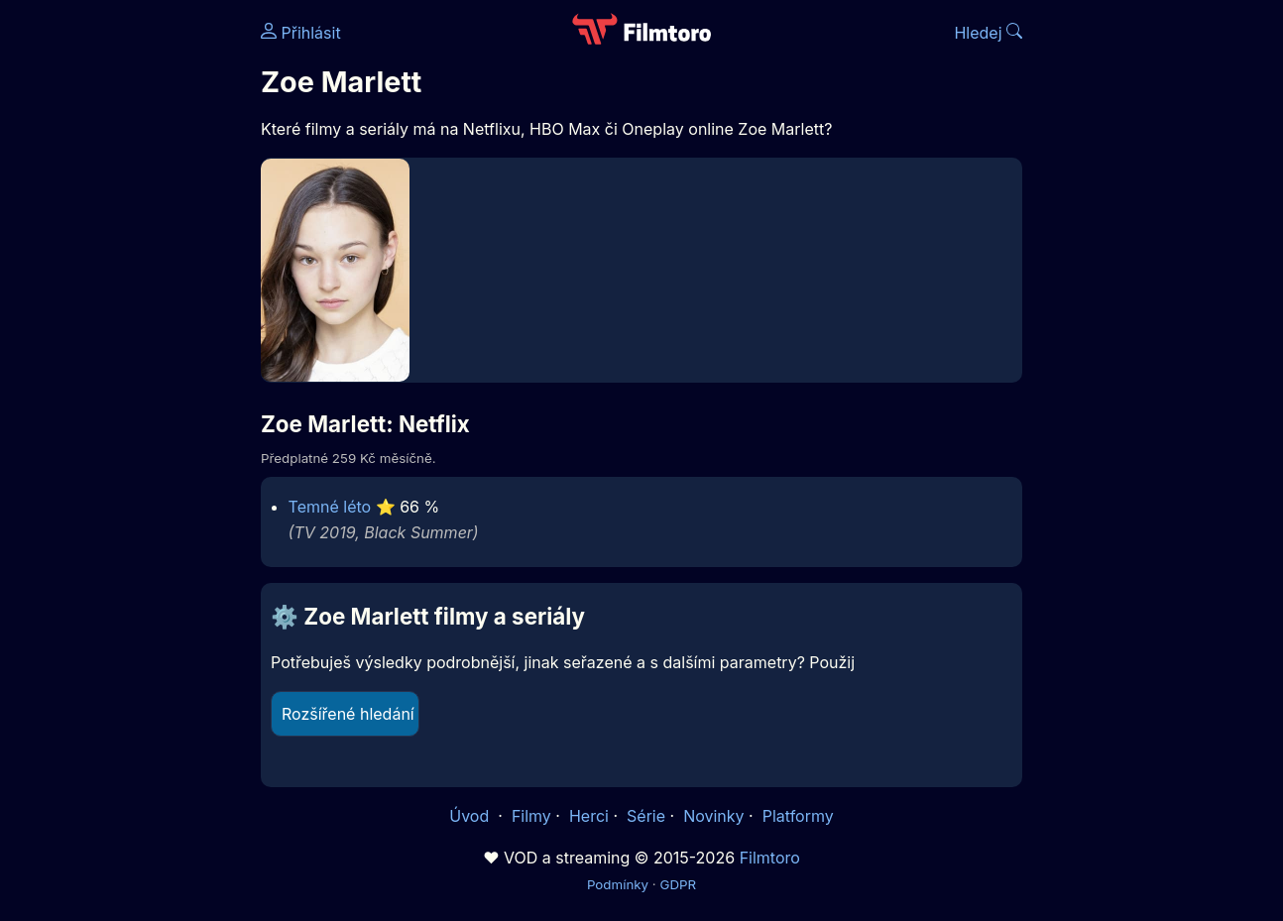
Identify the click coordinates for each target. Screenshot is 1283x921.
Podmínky (617, 884)
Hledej (988, 33)
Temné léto (330, 507)
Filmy (531, 816)
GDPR (677, 884)
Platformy (798, 816)
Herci (589, 816)
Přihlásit (301, 33)
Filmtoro (770, 857)
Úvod (471, 816)
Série (646, 816)
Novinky (713, 816)
